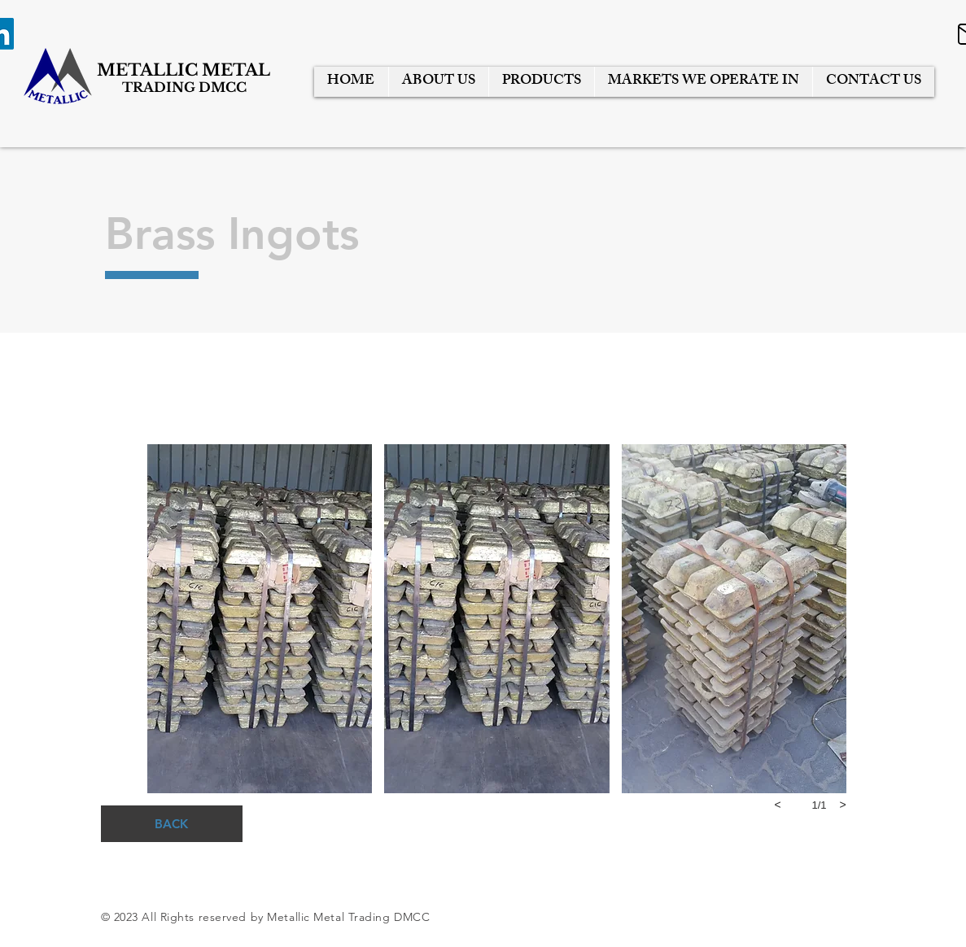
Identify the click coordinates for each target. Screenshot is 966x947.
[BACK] (172, 823)
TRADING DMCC (184, 87)
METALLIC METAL (185, 70)
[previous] (778, 805)
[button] (260, 618)
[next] (843, 805)
